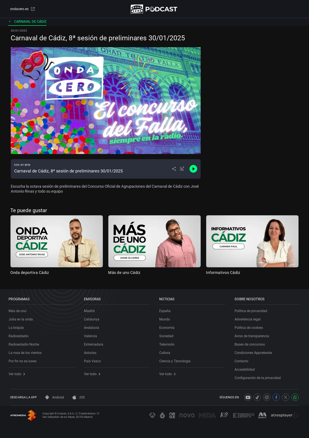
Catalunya (93, 318)
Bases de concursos (251, 343)
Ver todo (18, 372)
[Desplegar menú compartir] (174, 170)
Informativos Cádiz (223, 273)
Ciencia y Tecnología (176, 360)
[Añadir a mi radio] (182, 170)
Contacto (243, 360)
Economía (168, 326)
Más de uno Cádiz (124, 273)
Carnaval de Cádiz (27, 22)
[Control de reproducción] (193, 170)
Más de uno (19, 309)
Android (54, 397)
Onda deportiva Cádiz (29, 273)
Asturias (92, 351)
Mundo (166, 318)
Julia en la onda (22, 318)
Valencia (92, 334)
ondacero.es (20, 9)
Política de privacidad (252, 309)
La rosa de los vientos (26, 351)
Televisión (168, 343)
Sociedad (168, 334)
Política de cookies (250, 326)
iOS (79, 397)
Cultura (166, 351)
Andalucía (93, 326)
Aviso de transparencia (253, 334)
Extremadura (95, 343)
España (166, 309)
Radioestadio (20, 334)
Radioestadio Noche (25, 343)
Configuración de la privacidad (259, 376)
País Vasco (94, 360)
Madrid (91, 309)
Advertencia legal (249, 318)
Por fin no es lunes (24, 360)
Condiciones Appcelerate (255, 351)
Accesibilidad (246, 368)
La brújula (18, 326)
